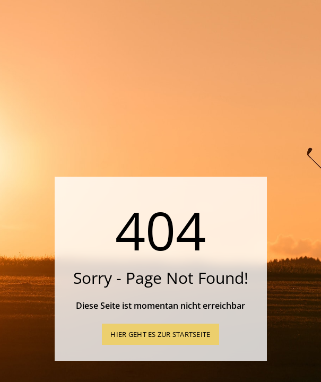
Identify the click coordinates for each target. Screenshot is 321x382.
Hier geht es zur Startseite (160, 334)
